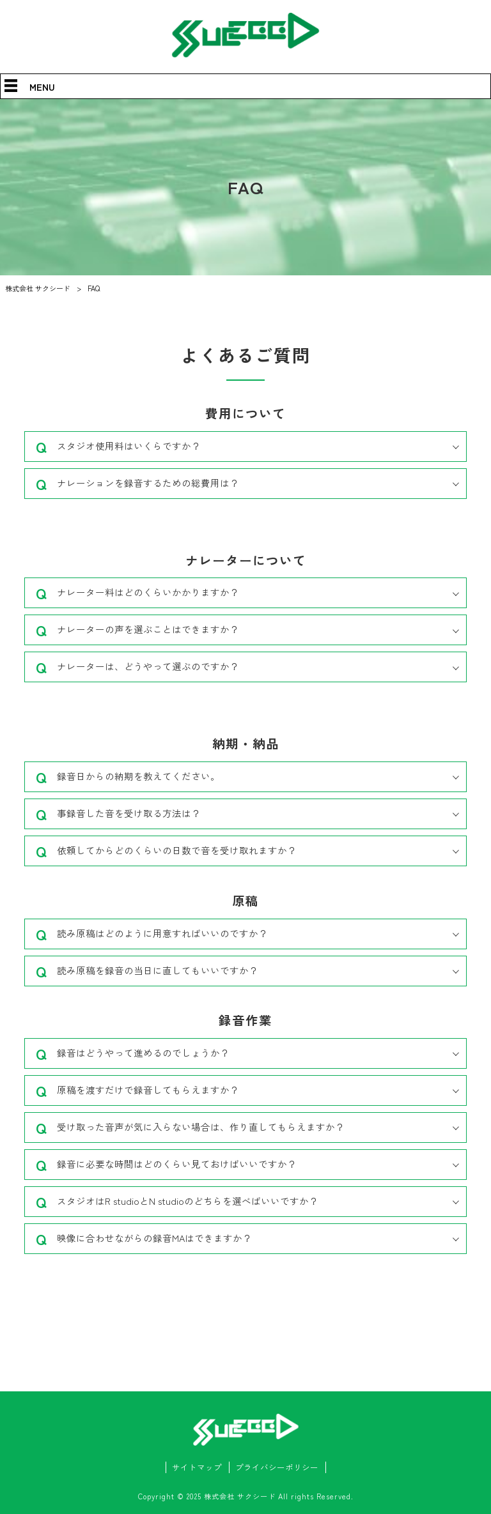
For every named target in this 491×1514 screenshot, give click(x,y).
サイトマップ (197, 1467)
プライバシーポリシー (276, 1467)
